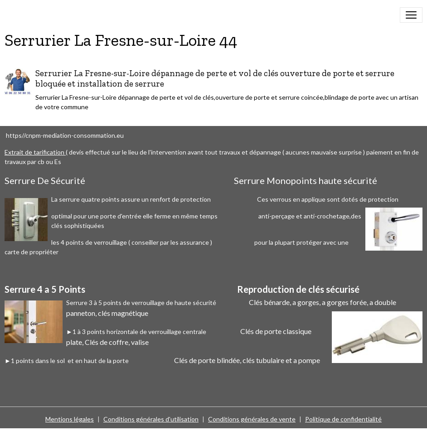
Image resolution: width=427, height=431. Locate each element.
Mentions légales (69, 419)
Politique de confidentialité (343, 419)
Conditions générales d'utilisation (151, 419)
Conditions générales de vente (252, 419)
